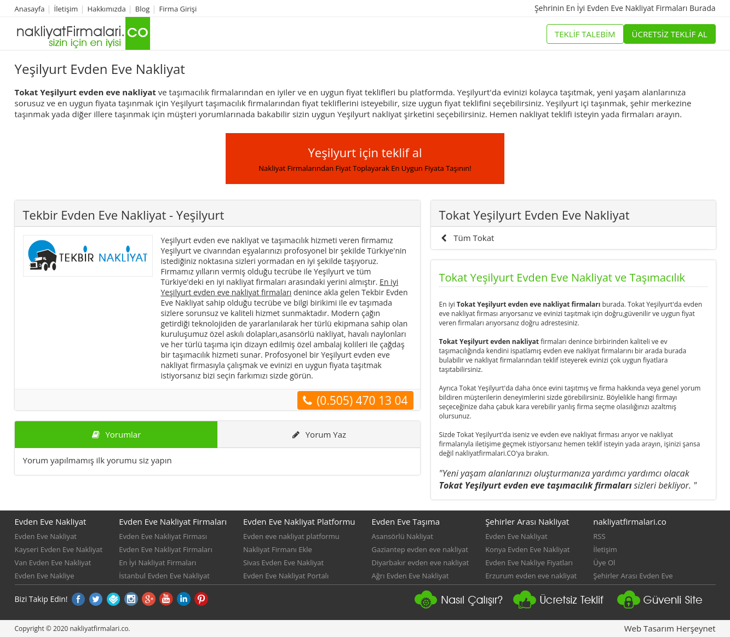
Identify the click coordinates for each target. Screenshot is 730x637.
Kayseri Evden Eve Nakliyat (59, 549)
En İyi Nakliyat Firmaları (157, 562)
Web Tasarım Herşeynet (670, 628)
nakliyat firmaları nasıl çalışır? (464, 604)
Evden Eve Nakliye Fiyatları (529, 562)
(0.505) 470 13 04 (355, 400)
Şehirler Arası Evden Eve (632, 576)
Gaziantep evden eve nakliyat (420, 549)
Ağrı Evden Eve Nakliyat (410, 576)
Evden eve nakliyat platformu (291, 536)
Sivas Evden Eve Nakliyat (283, 562)
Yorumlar (116, 434)
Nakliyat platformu (562, 604)
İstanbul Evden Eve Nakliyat (164, 576)
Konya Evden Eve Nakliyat (527, 549)
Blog (142, 9)
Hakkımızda (106, 9)
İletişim (66, 9)
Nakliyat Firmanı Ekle (277, 549)
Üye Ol (604, 562)
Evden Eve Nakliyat (46, 536)
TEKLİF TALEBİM (585, 33)
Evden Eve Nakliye (44, 576)
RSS (599, 536)
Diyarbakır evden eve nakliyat (420, 562)
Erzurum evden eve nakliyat (531, 576)
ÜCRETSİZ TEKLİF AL (670, 33)
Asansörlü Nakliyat (402, 536)
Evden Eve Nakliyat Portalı (286, 576)
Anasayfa (30, 9)
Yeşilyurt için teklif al (364, 158)
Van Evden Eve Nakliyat (53, 562)
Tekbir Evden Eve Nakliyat (124, 214)
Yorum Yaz (318, 434)
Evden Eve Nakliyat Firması (163, 536)
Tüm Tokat (467, 237)
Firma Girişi (178, 9)
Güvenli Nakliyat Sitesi (666, 604)
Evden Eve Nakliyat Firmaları (165, 549)
